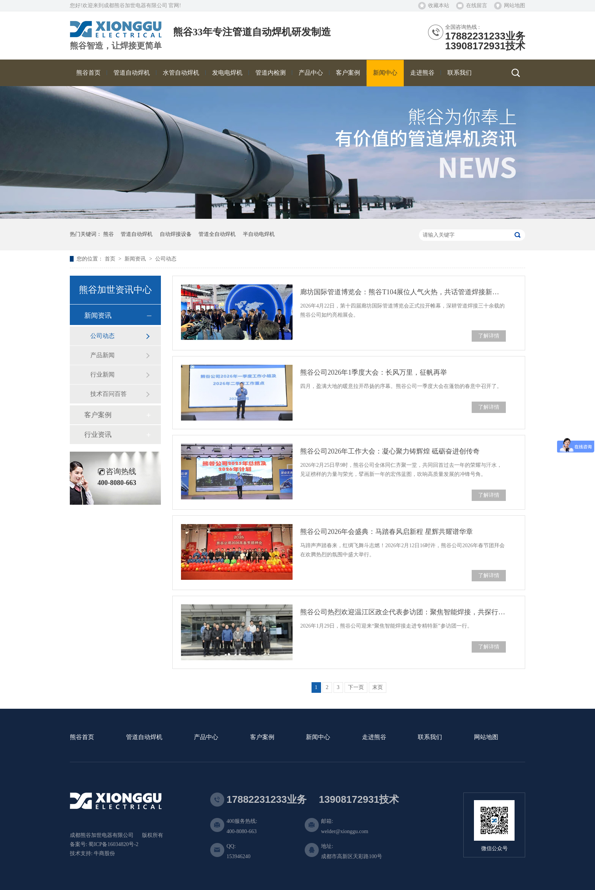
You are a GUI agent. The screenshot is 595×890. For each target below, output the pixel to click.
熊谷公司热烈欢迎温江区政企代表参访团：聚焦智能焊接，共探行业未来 (403, 612)
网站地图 (514, 5)
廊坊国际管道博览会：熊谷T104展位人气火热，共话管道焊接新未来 (403, 292)
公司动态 (165, 259)
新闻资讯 (135, 259)
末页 (377, 687)
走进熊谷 (374, 737)
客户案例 (98, 415)
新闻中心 (318, 737)
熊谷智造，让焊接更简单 (116, 46)
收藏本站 (438, 5)
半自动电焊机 (259, 234)
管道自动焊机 (137, 234)
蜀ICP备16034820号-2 (113, 844)
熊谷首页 (82, 737)
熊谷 (108, 234)
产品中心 (206, 737)
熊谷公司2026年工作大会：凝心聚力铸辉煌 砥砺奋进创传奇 (390, 451)
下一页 (356, 687)
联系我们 (430, 737)
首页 (111, 259)
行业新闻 (102, 374)
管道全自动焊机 (217, 234)
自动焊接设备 (176, 234)
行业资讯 (98, 434)
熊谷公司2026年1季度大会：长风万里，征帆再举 (373, 372)
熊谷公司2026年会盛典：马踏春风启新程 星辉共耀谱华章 (386, 531)
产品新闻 (102, 355)
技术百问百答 (108, 394)
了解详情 (488, 336)
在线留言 (476, 5)
